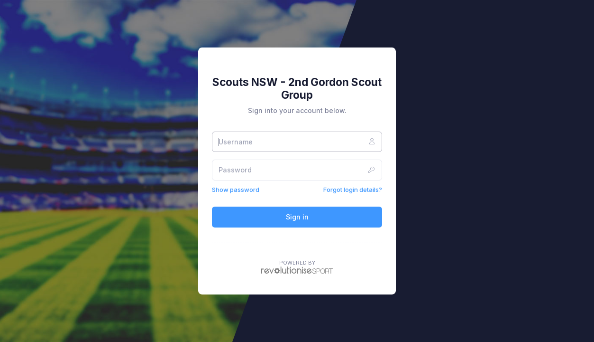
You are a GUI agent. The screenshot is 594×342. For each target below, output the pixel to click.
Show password (235, 189)
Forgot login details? (352, 189)
